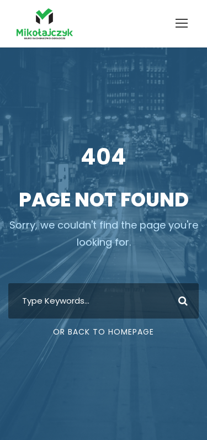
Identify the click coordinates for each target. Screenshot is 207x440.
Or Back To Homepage (103, 331)
